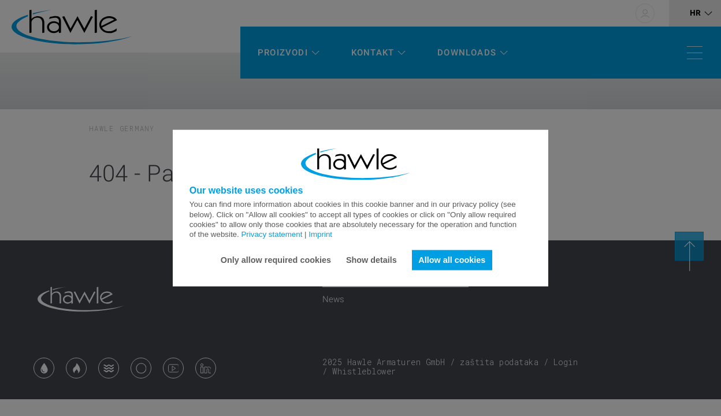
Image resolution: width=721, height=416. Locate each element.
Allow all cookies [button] (451, 260)
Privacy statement (271, 234)
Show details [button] (371, 260)
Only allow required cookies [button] (276, 260)
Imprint (320, 234)
